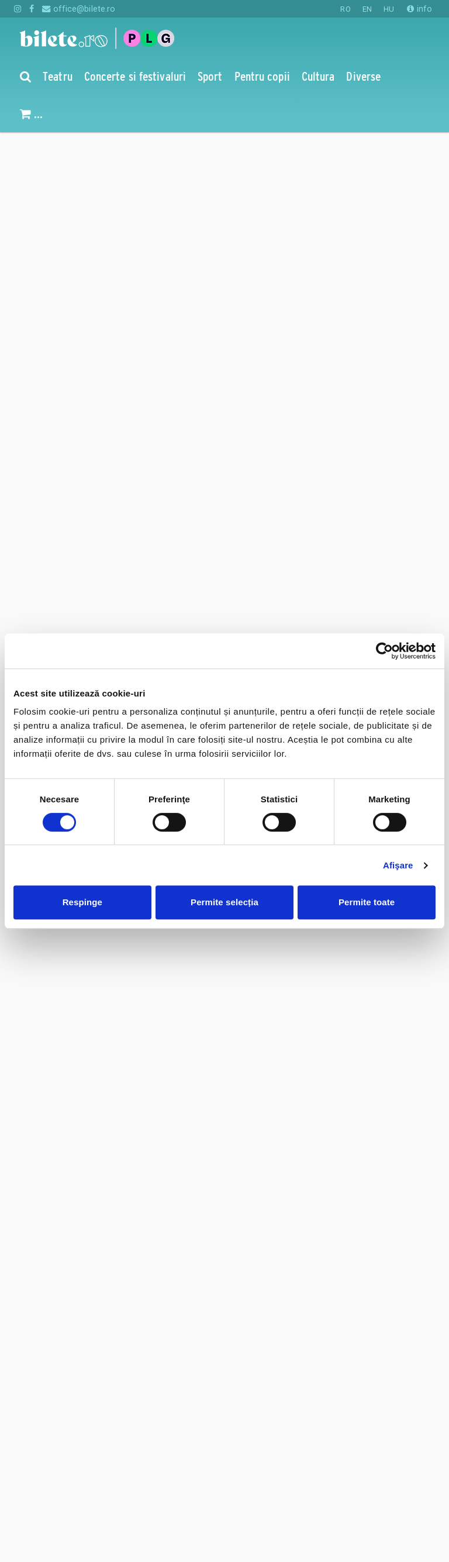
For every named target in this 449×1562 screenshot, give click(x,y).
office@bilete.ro (78, 8)
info (419, 8)
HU (389, 9)
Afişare (398, 865)
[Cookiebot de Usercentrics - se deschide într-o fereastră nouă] (384, 651)
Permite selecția (224, 902)
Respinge (82, 902)
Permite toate (367, 902)
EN (367, 9)
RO (345, 9)
